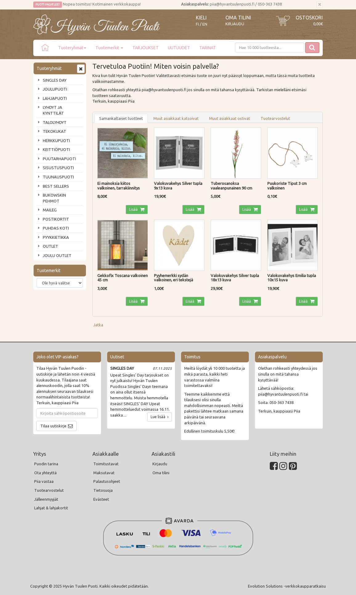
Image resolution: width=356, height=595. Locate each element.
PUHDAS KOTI (56, 228)
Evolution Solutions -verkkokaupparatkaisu (287, 586)
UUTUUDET (179, 47)
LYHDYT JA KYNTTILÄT (53, 110)
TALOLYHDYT (55, 122)
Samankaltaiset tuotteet (121, 118)
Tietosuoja (103, 490)
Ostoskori (309, 17)
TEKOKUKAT (54, 131)
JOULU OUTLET (57, 255)
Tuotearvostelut (275, 118)
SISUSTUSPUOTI (58, 167)
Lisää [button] (134, 209)
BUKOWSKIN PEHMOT (54, 198)
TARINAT (207, 47)
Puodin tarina (46, 464)
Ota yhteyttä (45, 473)
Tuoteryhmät (72, 47)
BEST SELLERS (56, 186)
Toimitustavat (106, 464)
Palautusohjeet (106, 481)
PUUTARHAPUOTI (59, 159)
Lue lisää (159, 417)
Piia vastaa (44, 481)
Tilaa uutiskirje (53, 426)
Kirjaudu (234, 24)
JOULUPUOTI (55, 89)
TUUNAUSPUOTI (58, 177)
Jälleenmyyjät (46, 499)
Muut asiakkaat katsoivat (176, 118)
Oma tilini (238, 17)
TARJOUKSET (145, 47)
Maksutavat (104, 473)
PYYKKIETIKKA (56, 237)
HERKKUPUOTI (56, 140)
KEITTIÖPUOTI (56, 149)
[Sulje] (319, 4)
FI (197, 24)
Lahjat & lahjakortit (51, 508)
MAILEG (50, 210)
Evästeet (101, 499)
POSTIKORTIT (56, 219)
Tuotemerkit (109, 47)
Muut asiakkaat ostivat (229, 118)
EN (204, 24)
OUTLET (50, 246)
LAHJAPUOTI (55, 98)
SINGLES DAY (55, 80)
